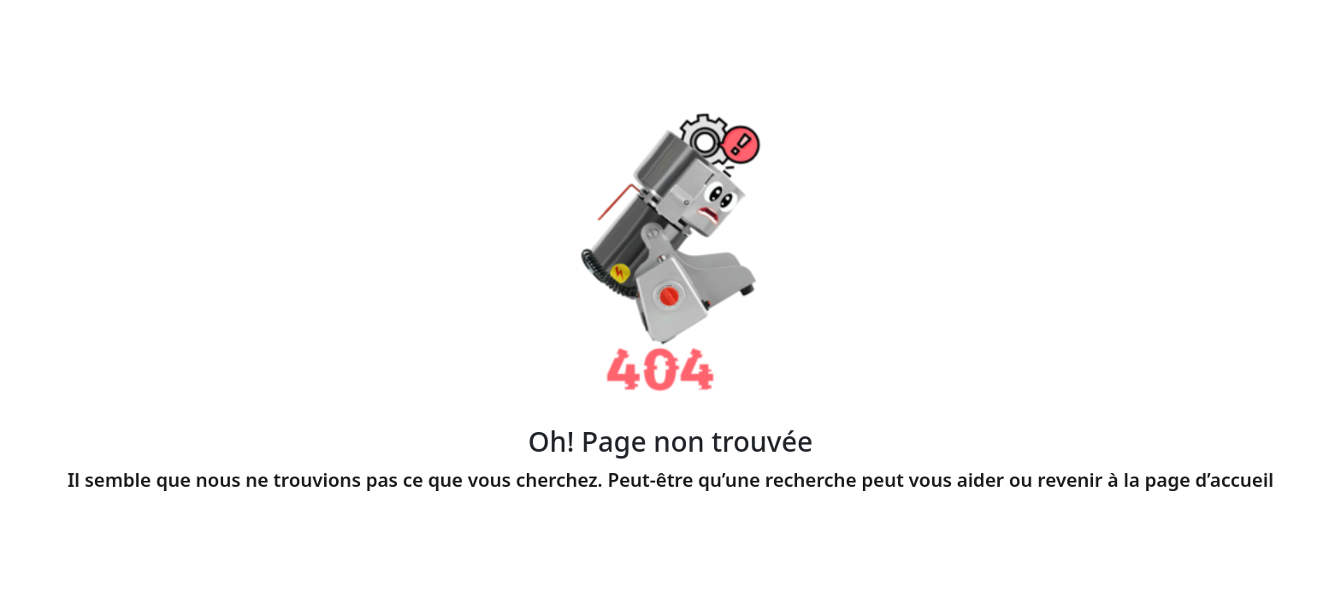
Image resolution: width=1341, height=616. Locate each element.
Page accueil (671, 519)
